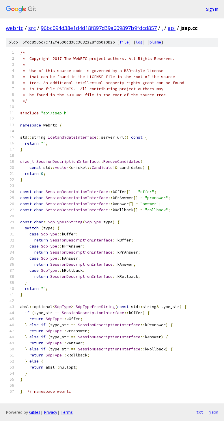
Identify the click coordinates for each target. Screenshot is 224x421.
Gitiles (34, 412)
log (139, 42)
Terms (67, 412)
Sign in (212, 9)
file (124, 42)
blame (155, 42)
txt (199, 412)
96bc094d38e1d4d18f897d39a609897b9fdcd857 (99, 27)
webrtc (14, 27)
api (172, 27)
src (32, 27)
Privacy (50, 412)
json (213, 412)
